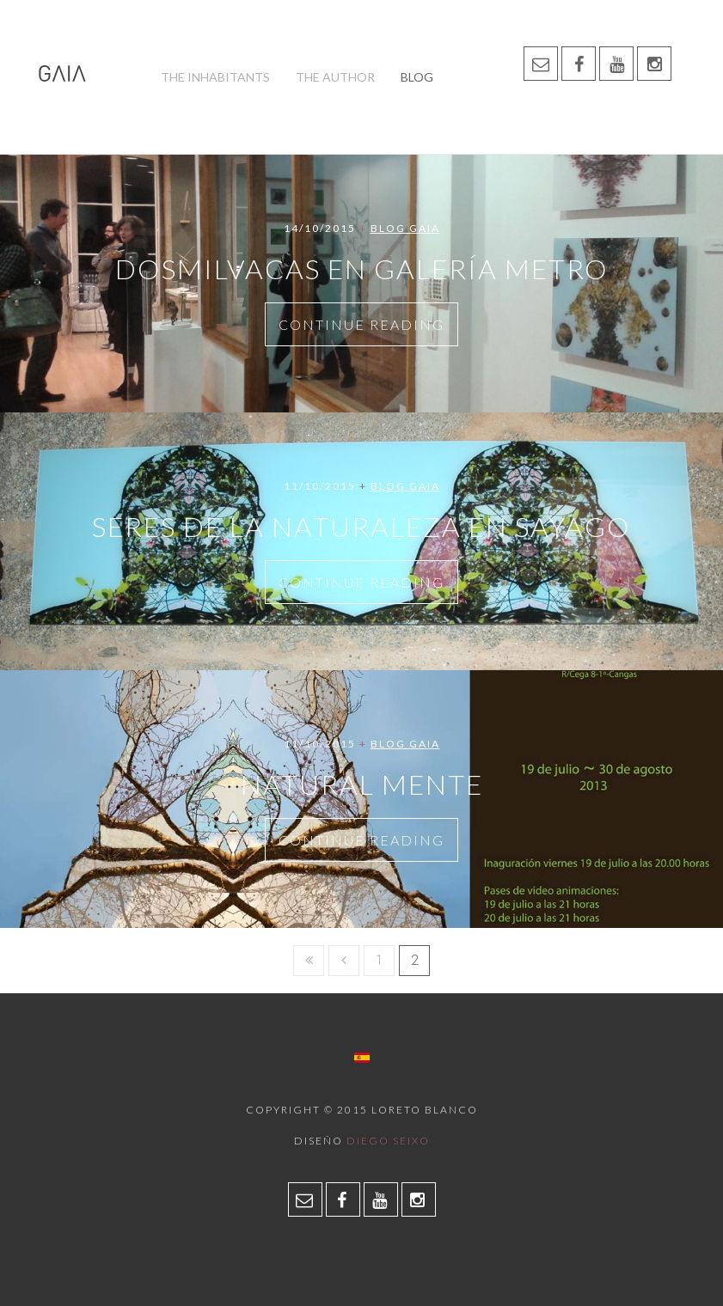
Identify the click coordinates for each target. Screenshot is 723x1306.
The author (335, 77)
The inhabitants (215, 77)
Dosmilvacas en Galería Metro (362, 268)
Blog (417, 77)
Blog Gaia (405, 228)
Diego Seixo (388, 1140)
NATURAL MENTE (362, 784)
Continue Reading (361, 324)
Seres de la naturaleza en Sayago (361, 526)
